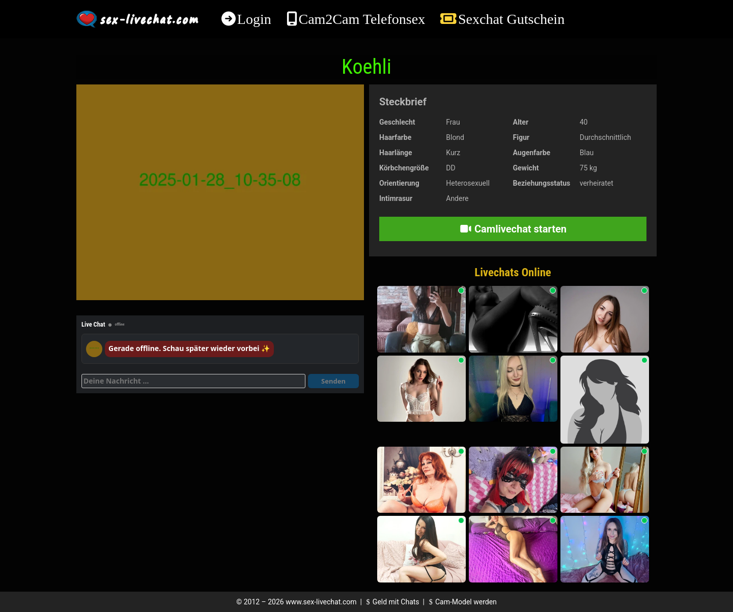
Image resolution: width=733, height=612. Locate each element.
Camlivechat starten (513, 229)
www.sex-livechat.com (321, 602)
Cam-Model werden (461, 602)
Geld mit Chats (391, 602)
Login (254, 19)
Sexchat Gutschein (511, 19)
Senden (333, 381)
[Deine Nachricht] (193, 381)
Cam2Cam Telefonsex (361, 19)
